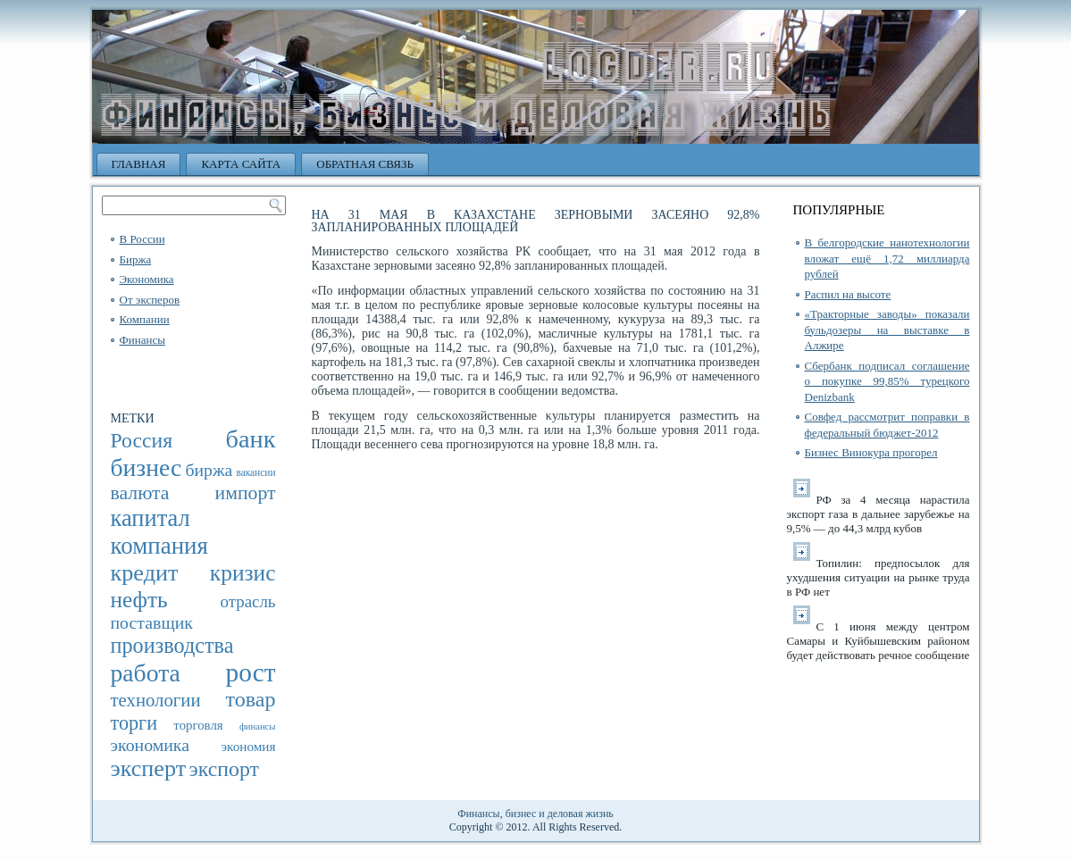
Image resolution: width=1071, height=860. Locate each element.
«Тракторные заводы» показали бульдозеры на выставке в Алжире (887, 329)
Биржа (136, 259)
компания (159, 545)
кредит (145, 573)
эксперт (149, 768)
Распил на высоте (848, 294)
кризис (243, 573)
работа (145, 673)
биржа (208, 470)
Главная (139, 164)
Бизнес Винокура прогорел (871, 452)
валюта (140, 493)
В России (142, 239)
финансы (257, 726)
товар (251, 699)
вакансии (255, 472)
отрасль (247, 601)
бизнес (146, 467)
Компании (145, 319)
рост (251, 672)
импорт (245, 493)
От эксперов (150, 299)
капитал (150, 518)
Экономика (147, 279)
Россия (142, 440)
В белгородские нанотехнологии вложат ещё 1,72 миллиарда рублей (887, 258)
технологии (156, 700)
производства (172, 645)
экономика (150, 745)
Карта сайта (240, 164)
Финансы (142, 340)
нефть (139, 599)
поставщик (152, 622)
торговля (197, 725)
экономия (249, 746)
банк (251, 439)
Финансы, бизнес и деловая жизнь (535, 813)
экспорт (224, 769)
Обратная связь (365, 164)
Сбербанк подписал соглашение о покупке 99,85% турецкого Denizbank (887, 381)
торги (134, 723)
